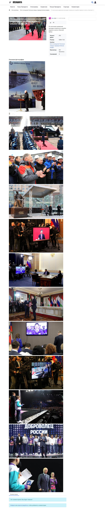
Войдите (13, 505)
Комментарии (14, 494)
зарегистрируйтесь (23, 505)
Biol (53, 18)
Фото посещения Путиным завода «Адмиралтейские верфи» (57, 45)
